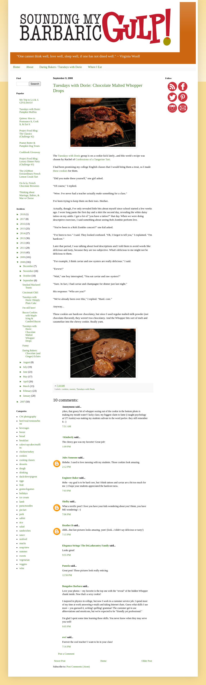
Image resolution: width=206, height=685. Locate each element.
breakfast (23, 440)
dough (22, 468)
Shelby (65, 501)
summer (23, 551)
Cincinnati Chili (30, 292)
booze (22, 432)
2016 (23, 223)
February (27, 390)
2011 (23, 247)
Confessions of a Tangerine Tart (93, 159)
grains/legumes (26, 489)
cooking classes (27, 460)
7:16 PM (66, 646)
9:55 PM (66, 555)
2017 (23, 219)
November (28, 271)
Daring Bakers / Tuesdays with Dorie (60, 67)
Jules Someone (70, 457)
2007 (23, 401)
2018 (23, 214)
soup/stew (24, 547)
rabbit (22, 518)
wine (21, 568)
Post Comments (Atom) (78, 666)
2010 (23, 252)
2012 (23, 242)
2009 (23, 257)
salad (21, 526)
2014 (23, 233)
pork (21, 514)
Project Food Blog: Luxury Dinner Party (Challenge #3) (29, 161)
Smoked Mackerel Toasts (31, 286)
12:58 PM (67, 575)
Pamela (66, 565)
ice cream (24, 497)
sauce (22, 535)
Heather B (67, 525)
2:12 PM (66, 466)
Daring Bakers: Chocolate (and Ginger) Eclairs (31, 353)
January (27, 395)
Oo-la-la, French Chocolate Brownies (29, 184)
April (26, 381)
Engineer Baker (70, 477)
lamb (21, 501)
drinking (23, 472)
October (27, 275)
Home (16, 67)
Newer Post (59, 660)
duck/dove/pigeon (28, 476)
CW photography (27, 416)
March (26, 386)
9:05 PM (66, 626)
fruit (21, 485)
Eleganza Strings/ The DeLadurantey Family (85, 545)
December (28, 266)
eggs (21, 480)
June (25, 371)
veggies (23, 564)
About (29, 67)
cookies (65, 389)
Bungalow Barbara (72, 586)
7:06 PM (66, 514)
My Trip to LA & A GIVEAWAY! (28, 101)
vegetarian (24, 559)
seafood (23, 539)
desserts (23, 464)
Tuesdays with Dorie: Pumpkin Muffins (29, 110)
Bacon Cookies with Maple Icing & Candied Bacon (31, 317)
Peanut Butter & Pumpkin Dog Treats (29, 144)
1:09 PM (66, 446)
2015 (23, 228)
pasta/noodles (26, 505)
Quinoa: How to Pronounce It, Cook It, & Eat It (29, 121)
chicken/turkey (26, 451)
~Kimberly (68, 437)
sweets (72, 389)
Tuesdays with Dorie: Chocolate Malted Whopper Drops (29, 333)
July (25, 367)
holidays (23, 493)
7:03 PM (66, 490)
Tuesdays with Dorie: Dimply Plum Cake (31, 300)
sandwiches (25, 530)
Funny (25, 345)
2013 (23, 238)
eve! (64, 637)
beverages (24, 428)
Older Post (147, 660)
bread (22, 436)
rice (21, 522)
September (28, 280)
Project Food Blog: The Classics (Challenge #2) (28, 133)
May (25, 376)
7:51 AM (66, 426)
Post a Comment (66, 653)
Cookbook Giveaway (29, 152)
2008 (23, 262)
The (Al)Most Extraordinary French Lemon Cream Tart (29, 173)
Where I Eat (95, 67)
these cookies (60, 170)
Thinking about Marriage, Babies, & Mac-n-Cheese (29, 195)
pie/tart (22, 509)
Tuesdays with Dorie (69, 155)
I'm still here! (28, 307)
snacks (22, 543)
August (27, 362)
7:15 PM (66, 534)
